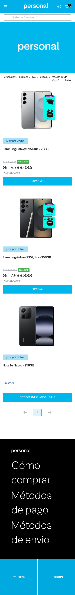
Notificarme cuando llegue (37, 397)
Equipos (23, 77)
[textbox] (37, 17)
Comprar (37, 181)
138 (34, 77)
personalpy (9, 77)
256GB (44, 77)
